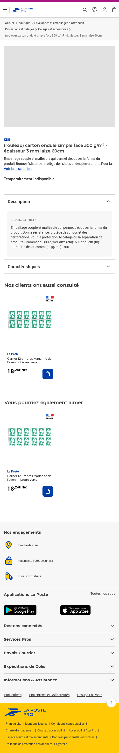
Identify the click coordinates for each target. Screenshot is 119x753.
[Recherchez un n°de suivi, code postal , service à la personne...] (84, 9)
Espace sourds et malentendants (27, 737)
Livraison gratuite (29, 576)
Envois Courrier (59, 653)
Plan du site (13, 723)
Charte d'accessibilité (51, 730)
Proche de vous (28, 545)
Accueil (9, 23)
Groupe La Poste (89, 694)
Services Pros (59, 639)
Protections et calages (19, 29)
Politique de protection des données (29, 744)
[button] (104, 10)
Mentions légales (36, 723)
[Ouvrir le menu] (5, 10)
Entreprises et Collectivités (49, 694)
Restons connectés (59, 626)
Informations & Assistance (59, 680)
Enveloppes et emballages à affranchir (59, 23)
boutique (24, 23)
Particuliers (12, 694)
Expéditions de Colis (59, 666)
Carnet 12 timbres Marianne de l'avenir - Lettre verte (29, 360)
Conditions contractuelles (67, 723)
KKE (7, 139)
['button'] (22, 10)
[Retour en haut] (111, 702)
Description (59, 201)
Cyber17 (61, 744)
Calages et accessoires (53, 29)
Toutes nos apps (103, 593)
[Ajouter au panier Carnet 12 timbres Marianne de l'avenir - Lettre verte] (48, 374)
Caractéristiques (59, 266)
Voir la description (18, 168)
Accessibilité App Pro (82, 730)
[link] (25, 712)
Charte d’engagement (20, 730)
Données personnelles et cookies (73, 737)
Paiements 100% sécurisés (35, 561)
